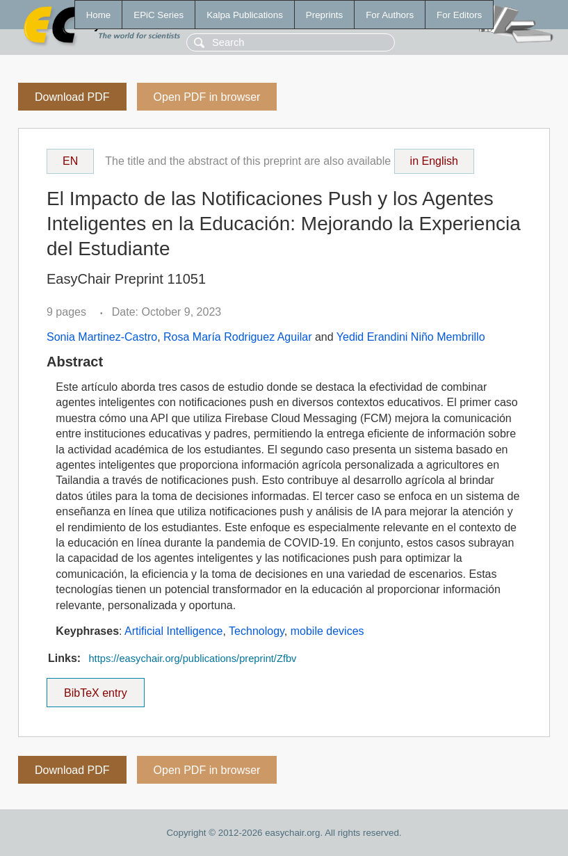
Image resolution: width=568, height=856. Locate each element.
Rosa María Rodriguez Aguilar (237, 337)
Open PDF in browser (207, 97)
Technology (256, 631)
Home (98, 15)
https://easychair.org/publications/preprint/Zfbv (192, 658)
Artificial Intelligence (173, 631)
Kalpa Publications (244, 15)
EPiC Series (158, 15)
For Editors (459, 15)
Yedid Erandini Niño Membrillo (410, 337)
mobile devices (327, 631)
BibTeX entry (95, 688)
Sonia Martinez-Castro (102, 337)
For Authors (390, 15)
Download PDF (72, 97)
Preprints (324, 15)
